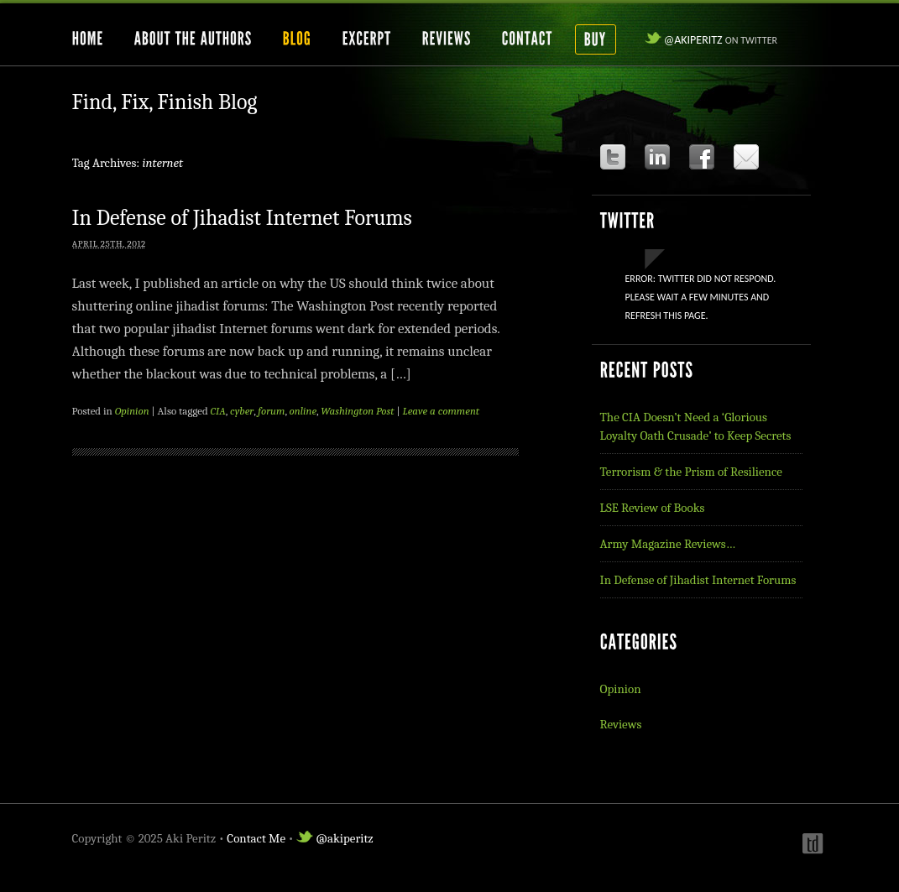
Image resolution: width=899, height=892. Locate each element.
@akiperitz (711, 39)
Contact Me (256, 838)
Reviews (621, 724)
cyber (241, 410)
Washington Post (357, 410)
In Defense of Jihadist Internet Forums (242, 218)
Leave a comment (441, 410)
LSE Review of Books (652, 507)
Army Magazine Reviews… (667, 543)
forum (271, 410)
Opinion (132, 410)
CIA (218, 410)
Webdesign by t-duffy (811, 843)
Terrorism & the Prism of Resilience (691, 471)
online (303, 410)
